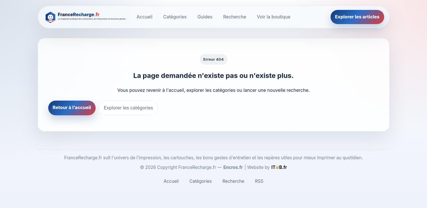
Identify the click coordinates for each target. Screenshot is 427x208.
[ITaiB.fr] (279, 167)
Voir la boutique (274, 17)
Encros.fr (233, 167)
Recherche (234, 17)
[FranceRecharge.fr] (85, 16)
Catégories (174, 17)
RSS (259, 181)
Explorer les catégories (128, 108)
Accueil (145, 17)
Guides (205, 17)
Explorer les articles (357, 17)
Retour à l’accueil (72, 107)
